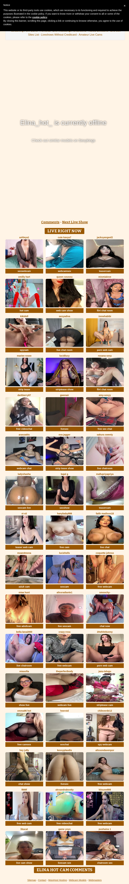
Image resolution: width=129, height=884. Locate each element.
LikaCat (24, 829)
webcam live (65, 705)
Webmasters (95, 880)
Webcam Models (77, 880)
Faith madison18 (105, 513)
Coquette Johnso (105, 553)
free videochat (24, 429)
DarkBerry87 (24, 395)
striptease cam (105, 705)
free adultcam (24, 626)
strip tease (24, 389)
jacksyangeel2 (105, 237)
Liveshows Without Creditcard (59, 34)
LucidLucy (64, 355)
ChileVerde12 (105, 710)
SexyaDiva (64, 316)
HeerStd (64, 710)
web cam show (64, 310)
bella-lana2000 (24, 632)
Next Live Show (75, 222)
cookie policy (39, 17)
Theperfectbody (64, 671)
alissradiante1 (64, 592)
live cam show (24, 863)
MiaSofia (24, 671)
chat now (105, 626)
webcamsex (64, 271)
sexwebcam (24, 271)
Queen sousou (65, 276)
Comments (50, 222)
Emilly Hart (24, 276)
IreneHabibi (105, 316)
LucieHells (64, 553)
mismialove (104, 276)
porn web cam (105, 350)
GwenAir (64, 395)
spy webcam (105, 744)
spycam (24, 350)
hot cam (24, 310)
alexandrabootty (64, 789)
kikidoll (24, 316)
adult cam (24, 586)
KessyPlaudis (64, 750)
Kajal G (64, 474)
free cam (64, 547)
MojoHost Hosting (57, 880)
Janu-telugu (104, 671)
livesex (65, 429)
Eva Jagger (64, 434)
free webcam (105, 586)
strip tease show (64, 468)
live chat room (65, 350)
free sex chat (105, 429)
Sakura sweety (105, 434)
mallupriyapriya (105, 474)
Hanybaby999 (64, 513)
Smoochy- (104, 592)
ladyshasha (24, 474)
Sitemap (31, 880)
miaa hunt (24, 592)
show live (24, 705)
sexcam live (24, 507)
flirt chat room (105, 310)
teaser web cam (24, 547)
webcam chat (24, 468)
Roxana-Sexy (105, 355)
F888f (24, 789)
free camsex (24, 744)
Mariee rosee (24, 355)
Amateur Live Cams (90, 34)
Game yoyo (64, 829)
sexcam (64, 586)
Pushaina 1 (105, 829)
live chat (105, 547)
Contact (42, 880)
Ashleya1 (24, 237)
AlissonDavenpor (104, 750)
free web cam (24, 823)
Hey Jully (24, 750)
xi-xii (24, 513)
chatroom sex (104, 863)
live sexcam (64, 626)
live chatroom (104, 468)
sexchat (64, 744)
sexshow (64, 507)
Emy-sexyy (105, 395)
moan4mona (24, 553)
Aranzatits (24, 434)
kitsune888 (105, 789)
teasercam (105, 271)
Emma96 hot (24, 710)
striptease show (64, 389)
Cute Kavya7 (64, 237)
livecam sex (64, 863)
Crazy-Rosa (64, 632)
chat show (24, 784)
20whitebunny (105, 632)
